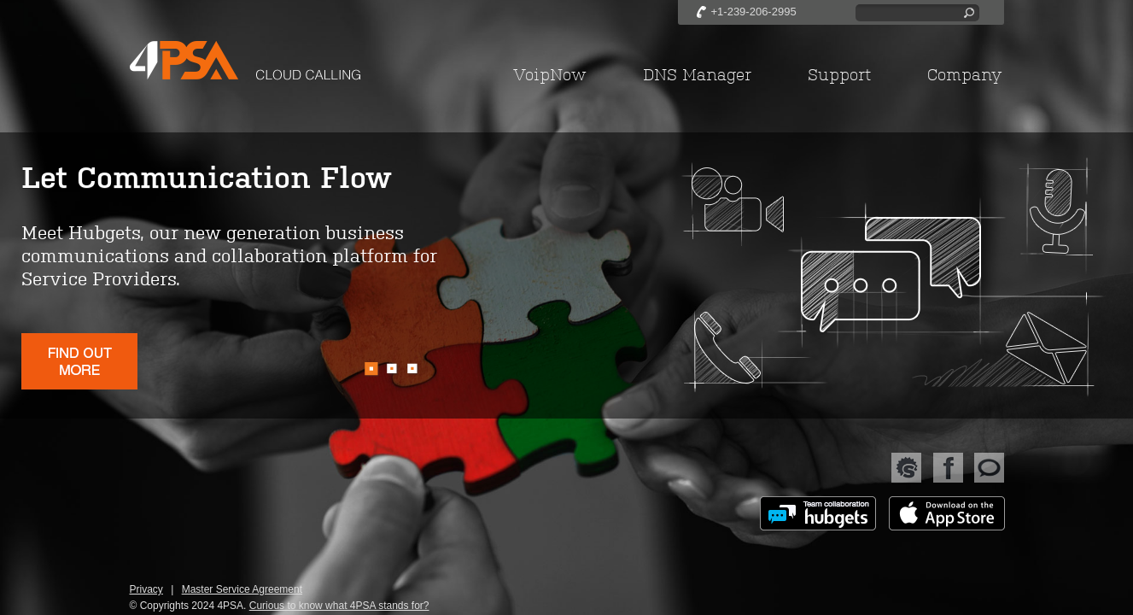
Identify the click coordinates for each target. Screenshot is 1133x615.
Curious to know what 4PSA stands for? (339, 606)
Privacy (146, 589)
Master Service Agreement (242, 589)
